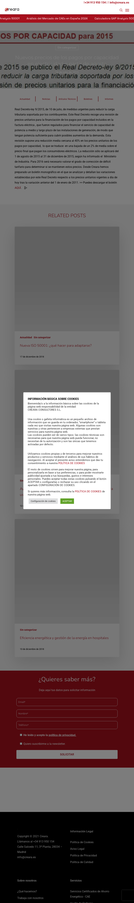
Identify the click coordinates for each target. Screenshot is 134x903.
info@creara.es (118, 2)
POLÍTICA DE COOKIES (71, 463)
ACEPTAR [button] (67, 501)
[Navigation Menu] (127, 10)
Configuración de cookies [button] (43, 501)
